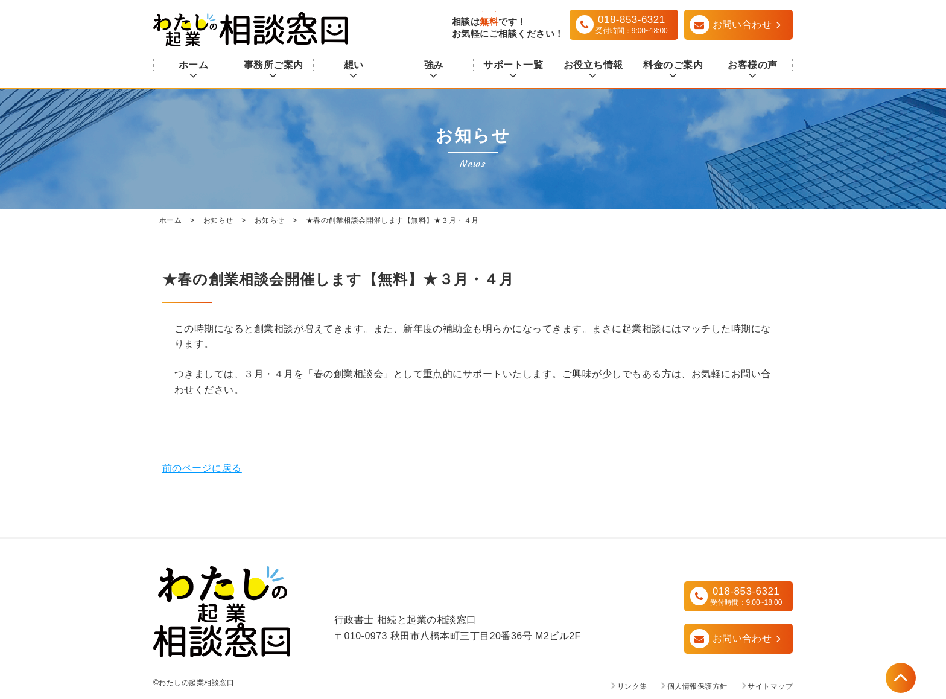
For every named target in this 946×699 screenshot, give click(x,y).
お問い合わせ (742, 638)
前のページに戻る (202, 468)
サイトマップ (770, 686)
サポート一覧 (513, 65)
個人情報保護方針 (697, 686)
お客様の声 (752, 65)
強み (433, 65)
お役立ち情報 (593, 65)
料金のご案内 (673, 65)
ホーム (193, 65)
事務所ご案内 (273, 65)
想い (353, 65)
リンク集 (632, 686)
